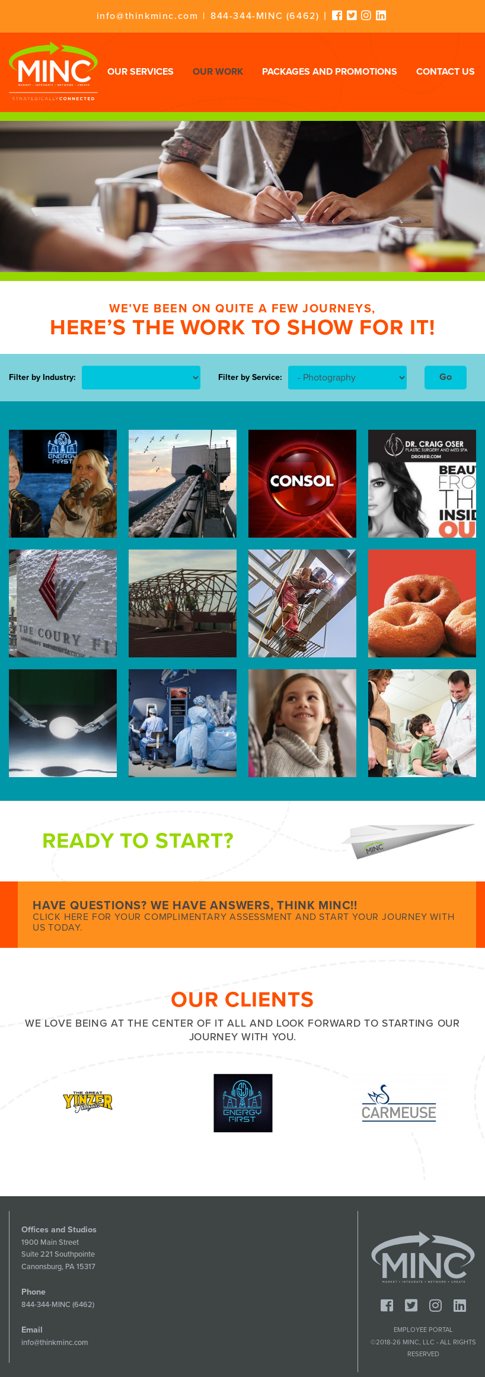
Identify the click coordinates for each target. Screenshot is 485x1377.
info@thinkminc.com (148, 16)
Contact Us (445, 72)
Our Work (218, 72)
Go (445, 377)
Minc (423, 1257)
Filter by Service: (250, 377)
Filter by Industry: (42, 377)
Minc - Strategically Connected (53, 70)
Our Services (140, 72)
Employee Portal (423, 1330)
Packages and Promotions (329, 72)
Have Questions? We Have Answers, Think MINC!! (247, 916)
